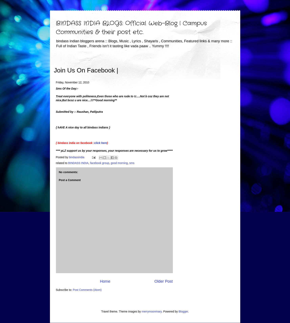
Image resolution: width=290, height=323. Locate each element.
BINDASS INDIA (78, 163)
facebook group (99, 163)
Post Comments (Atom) (87, 289)
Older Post (163, 281)
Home (105, 281)
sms (131, 163)
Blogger (183, 311)
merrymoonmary (152, 311)
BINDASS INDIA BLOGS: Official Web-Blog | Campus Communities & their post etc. (131, 28)
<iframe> (164, 64)
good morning (119, 163)
